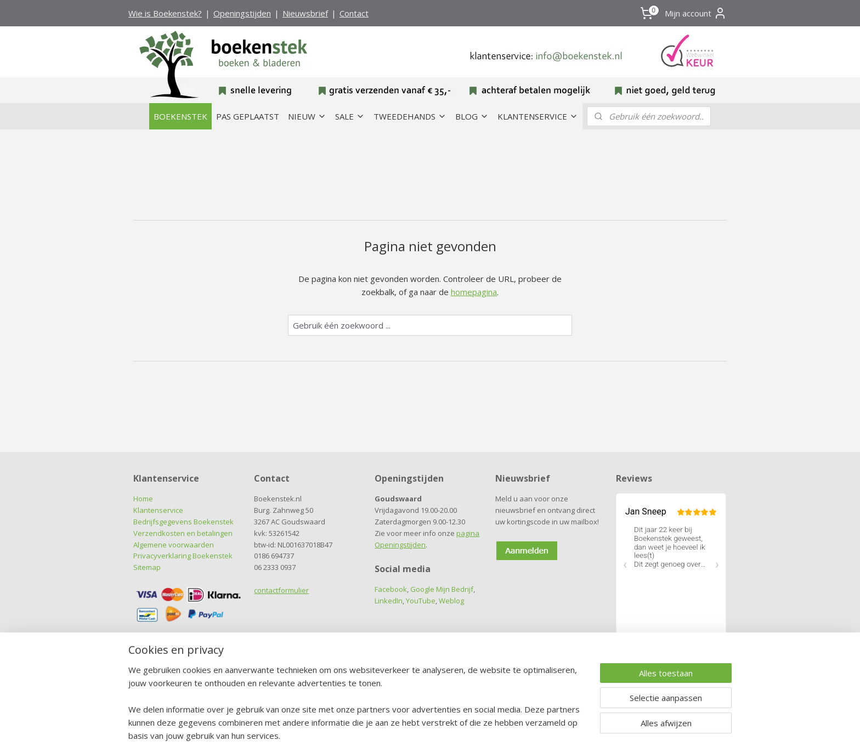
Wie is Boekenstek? (165, 13)
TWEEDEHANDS (410, 116)
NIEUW (307, 116)
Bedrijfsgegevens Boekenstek (183, 522)
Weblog (451, 601)
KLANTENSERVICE (537, 116)
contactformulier (281, 590)
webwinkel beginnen (450, 726)
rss (408, 726)
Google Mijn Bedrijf (441, 589)
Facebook (391, 589)
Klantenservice (158, 510)
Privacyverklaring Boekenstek (183, 556)
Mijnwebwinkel (546, 726)
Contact (354, 13)
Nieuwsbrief (305, 13)
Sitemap (147, 567)
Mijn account (696, 13)
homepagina (474, 291)
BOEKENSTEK (180, 116)
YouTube (420, 601)
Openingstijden (242, 13)
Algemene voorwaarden (173, 545)
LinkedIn (389, 601)
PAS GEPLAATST (247, 116)
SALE (350, 116)
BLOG (472, 116)
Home (143, 499)
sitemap (385, 726)
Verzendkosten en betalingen (183, 533)
